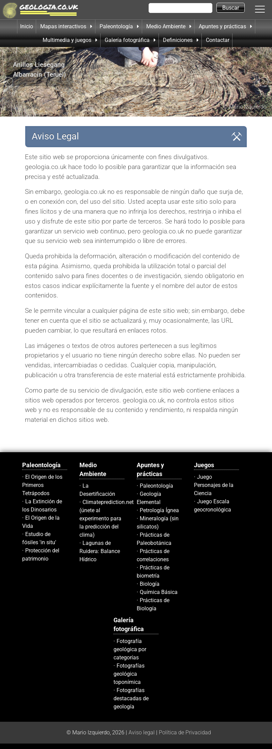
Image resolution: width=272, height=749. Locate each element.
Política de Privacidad (185, 732)
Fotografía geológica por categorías (130, 649)
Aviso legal (142, 732)
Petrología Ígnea (159, 510)
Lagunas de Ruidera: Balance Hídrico (99, 551)
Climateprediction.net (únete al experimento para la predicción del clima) (106, 518)
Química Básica (159, 592)
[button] (266, 9)
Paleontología (156, 486)
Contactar (217, 40)
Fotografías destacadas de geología (131, 698)
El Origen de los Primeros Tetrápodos (42, 485)
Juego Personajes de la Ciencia (213, 485)
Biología (150, 584)
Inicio (26, 26)
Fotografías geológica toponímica (129, 673)
